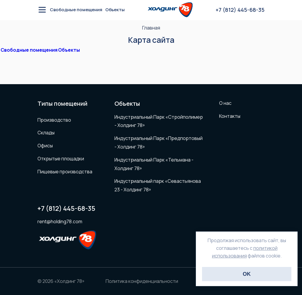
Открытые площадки (60, 158)
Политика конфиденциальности (142, 281)
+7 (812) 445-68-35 (66, 208)
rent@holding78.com (59, 221)
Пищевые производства (64, 171)
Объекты (115, 10)
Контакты (229, 116)
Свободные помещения (76, 10)
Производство (54, 120)
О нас (225, 103)
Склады (46, 132)
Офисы (45, 145)
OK (247, 274)
